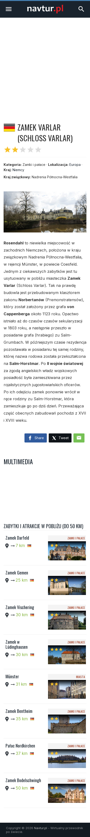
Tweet (60, 438)
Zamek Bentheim (19, 711)
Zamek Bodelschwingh (23, 780)
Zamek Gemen (17, 572)
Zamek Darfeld (17, 538)
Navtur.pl (40, 828)
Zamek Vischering (20, 607)
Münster (12, 676)
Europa (75, 165)
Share (35, 438)
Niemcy (18, 170)
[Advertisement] (45, 65)
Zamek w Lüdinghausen (17, 644)
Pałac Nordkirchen (20, 745)
